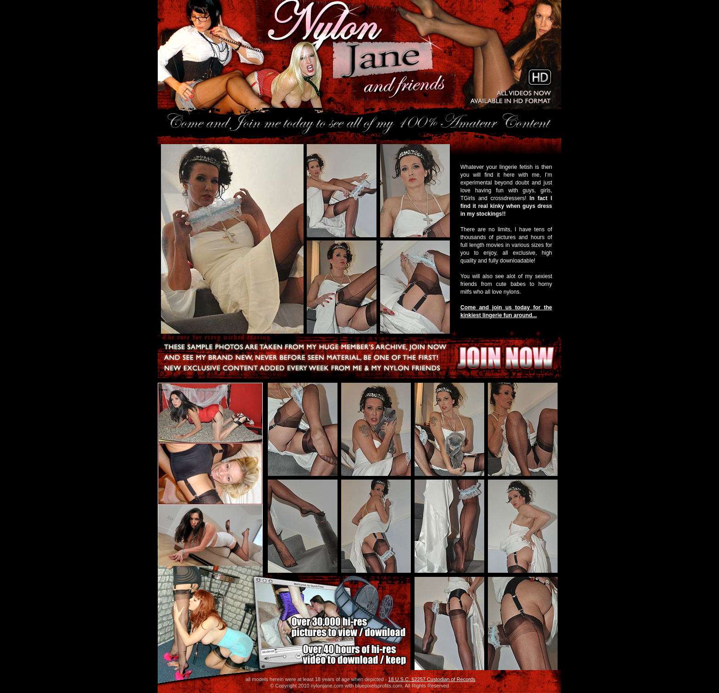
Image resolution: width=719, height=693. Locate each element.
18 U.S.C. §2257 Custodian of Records (432, 679)
